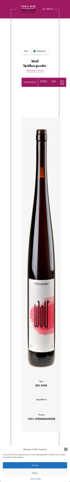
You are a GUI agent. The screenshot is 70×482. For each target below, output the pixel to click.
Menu (49, 9)
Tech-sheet (62, 82)
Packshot (43, 81)
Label (53, 81)
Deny (35, 473)
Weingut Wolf (35, 71)
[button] (65, 449)
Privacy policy (35, 479)
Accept (35, 465)
